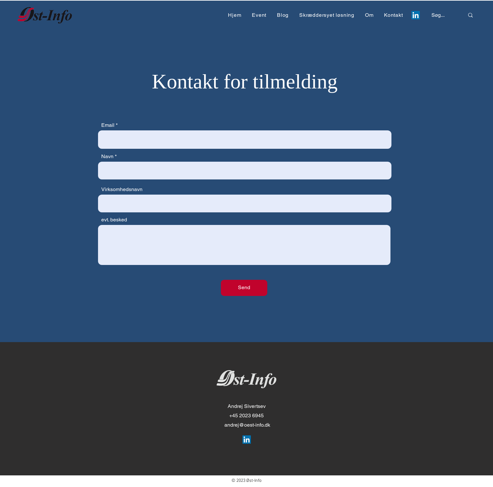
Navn (107, 156)
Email (107, 125)
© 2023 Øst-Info (246, 480)
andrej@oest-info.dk (247, 425)
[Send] (244, 288)
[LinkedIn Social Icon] (415, 15)
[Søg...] (441, 15)
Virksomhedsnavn (122, 189)
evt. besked (114, 219)
